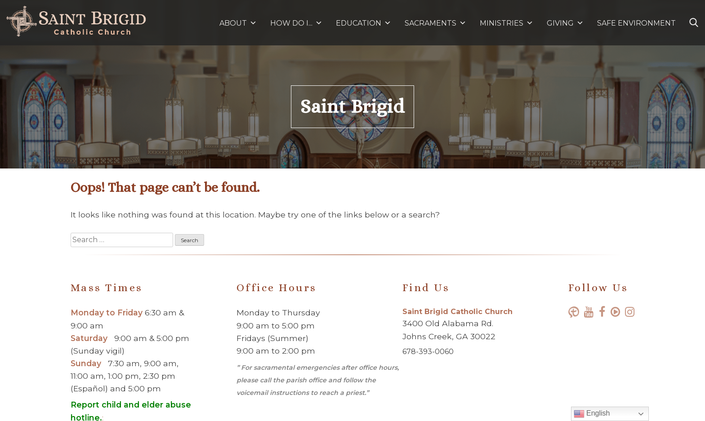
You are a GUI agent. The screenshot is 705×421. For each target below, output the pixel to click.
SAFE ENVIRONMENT (636, 23)
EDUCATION (363, 23)
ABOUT (238, 23)
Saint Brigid (352, 106)
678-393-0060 (428, 351)
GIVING (560, 23)
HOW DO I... (296, 23)
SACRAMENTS (435, 23)
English (592, 413)
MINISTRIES (506, 23)
